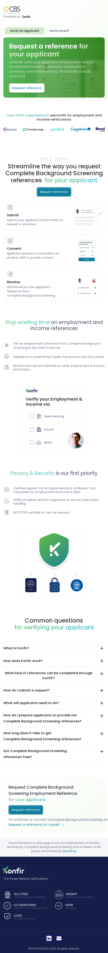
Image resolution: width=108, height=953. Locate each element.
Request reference (54, 192)
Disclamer (69, 851)
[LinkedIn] (49, 938)
